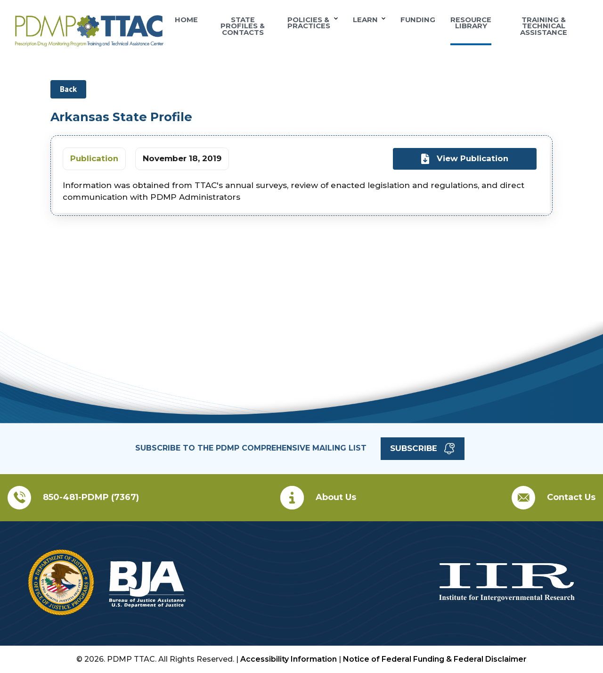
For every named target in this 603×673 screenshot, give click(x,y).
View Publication (464, 159)
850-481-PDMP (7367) (91, 497)
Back (68, 89)
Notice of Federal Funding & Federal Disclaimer (435, 659)
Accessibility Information (288, 659)
